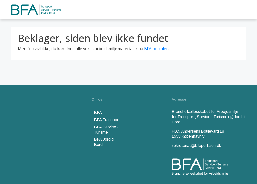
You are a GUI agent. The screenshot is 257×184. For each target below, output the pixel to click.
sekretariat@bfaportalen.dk (196, 145)
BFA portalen (156, 48)
